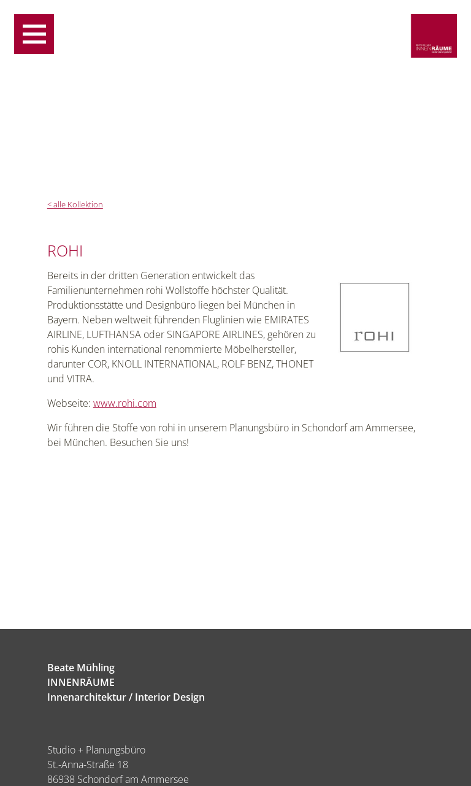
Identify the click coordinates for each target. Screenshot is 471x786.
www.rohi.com (124, 403)
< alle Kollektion (75, 204)
